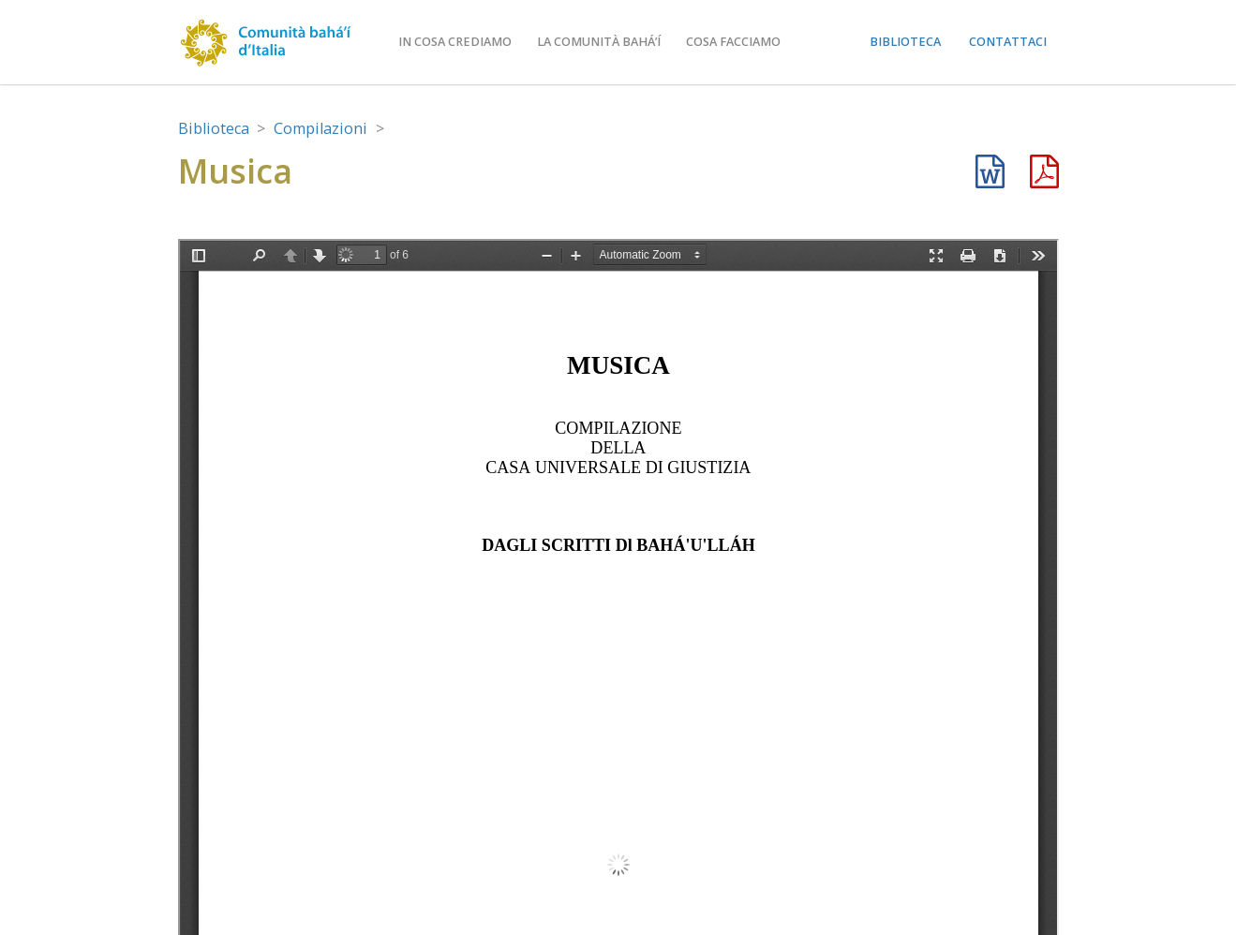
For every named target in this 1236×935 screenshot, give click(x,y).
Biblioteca (905, 42)
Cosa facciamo (733, 42)
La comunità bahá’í (599, 42)
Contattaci (1008, 42)
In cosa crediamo (455, 42)
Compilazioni (320, 128)
